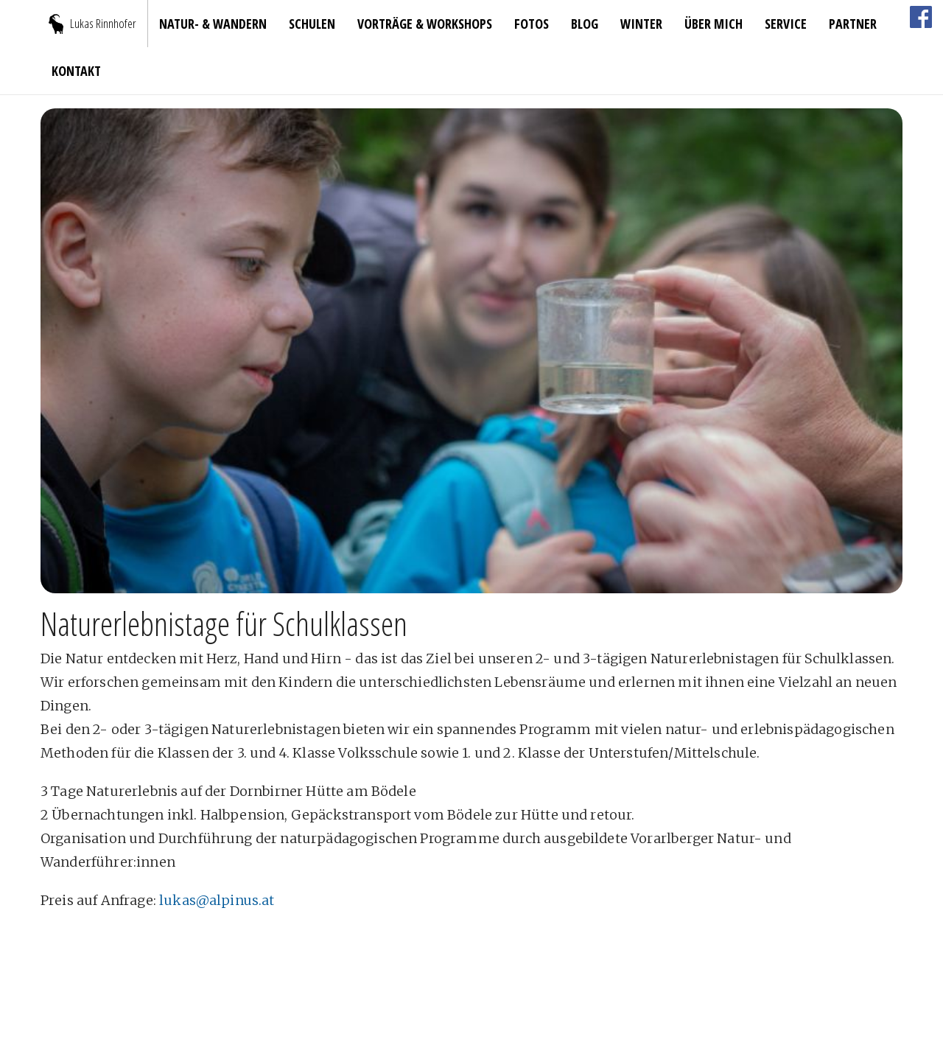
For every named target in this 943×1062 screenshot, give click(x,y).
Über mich (713, 23)
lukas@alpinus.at (217, 900)
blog (584, 23)
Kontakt (76, 71)
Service (786, 23)
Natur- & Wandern (213, 23)
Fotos (531, 23)
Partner (853, 23)
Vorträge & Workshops (424, 23)
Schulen (312, 23)
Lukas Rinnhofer (103, 23)
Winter (641, 23)
